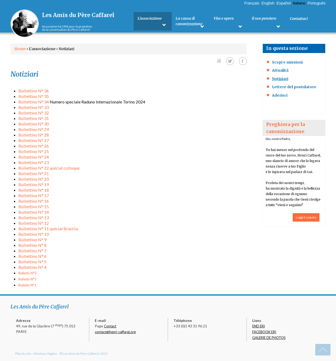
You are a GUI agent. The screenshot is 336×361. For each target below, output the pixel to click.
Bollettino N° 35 (33, 96)
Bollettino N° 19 (33, 184)
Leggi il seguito (306, 217)
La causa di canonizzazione (189, 21)
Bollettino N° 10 (33, 234)
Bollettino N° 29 (33, 129)
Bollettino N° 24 (33, 156)
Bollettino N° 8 (32, 245)
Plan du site (23, 353)
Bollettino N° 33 (33, 107)
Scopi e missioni (287, 62)
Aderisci (279, 95)
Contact (110, 326)
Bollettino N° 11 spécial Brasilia (48, 228)
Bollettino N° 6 (32, 256)
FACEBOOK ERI (264, 332)
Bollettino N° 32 (33, 112)
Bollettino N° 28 (33, 134)
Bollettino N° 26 (33, 145)
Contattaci (299, 18)
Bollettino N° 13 (33, 217)
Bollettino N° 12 (33, 223)
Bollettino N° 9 (32, 239)
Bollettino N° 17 (33, 195)
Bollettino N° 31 (33, 118)
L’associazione (150, 18)
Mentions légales (45, 353)
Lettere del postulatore (294, 87)
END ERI (258, 326)
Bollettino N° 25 (33, 151)
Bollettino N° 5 (32, 261)
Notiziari (280, 78)
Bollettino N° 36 (33, 90)
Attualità (280, 70)
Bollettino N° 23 (33, 162)
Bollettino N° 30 (33, 123)
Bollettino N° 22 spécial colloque (49, 167)
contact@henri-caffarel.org (115, 332)
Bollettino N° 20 (33, 178)
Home (20, 48)
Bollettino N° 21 (33, 173)
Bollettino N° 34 (33, 101)
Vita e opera (224, 18)
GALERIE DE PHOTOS (269, 338)
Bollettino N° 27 (33, 140)
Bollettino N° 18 (33, 189)
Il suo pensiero (264, 18)
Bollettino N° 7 (32, 250)
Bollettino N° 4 (32, 267)
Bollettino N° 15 (33, 206)
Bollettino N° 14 (33, 212)
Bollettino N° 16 (33, 200)
